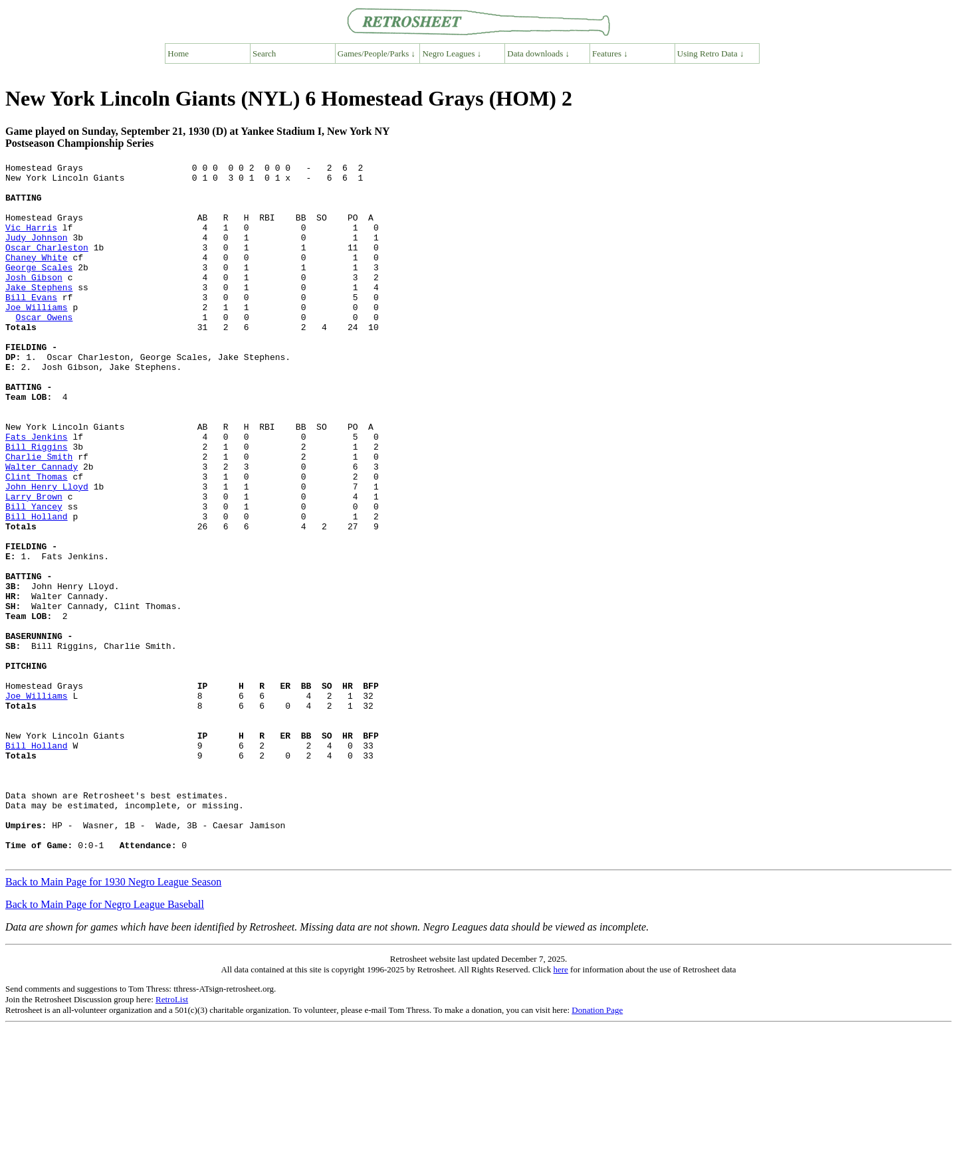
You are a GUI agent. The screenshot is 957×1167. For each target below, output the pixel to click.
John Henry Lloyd (46, 552)
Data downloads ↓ (538, 53)
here (560, 1109)
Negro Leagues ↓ (452, 53)
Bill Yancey (33, 576)
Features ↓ (610, 53)
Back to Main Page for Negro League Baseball (104, 1043)
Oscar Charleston (46, 265)
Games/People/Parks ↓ (376, 53)
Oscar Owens (44, 349)
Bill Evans (31, 325)
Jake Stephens (38, 313)
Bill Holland (36, 588)
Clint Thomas (36, 540)
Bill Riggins (36, 504)
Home (178, 53)
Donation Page (597, 1149)
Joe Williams (36, 337)
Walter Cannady (41, 528)
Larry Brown (33, 564)
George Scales (38, 289)
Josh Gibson (33, 301)
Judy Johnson (36, 253)
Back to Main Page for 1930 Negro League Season (113, 1021)
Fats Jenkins (36, 492)
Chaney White (36, 277)
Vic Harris (31, 241)
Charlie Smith (38, 516)
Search (264, 53)
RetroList (172, 1139)
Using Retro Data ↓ (710, 53)
